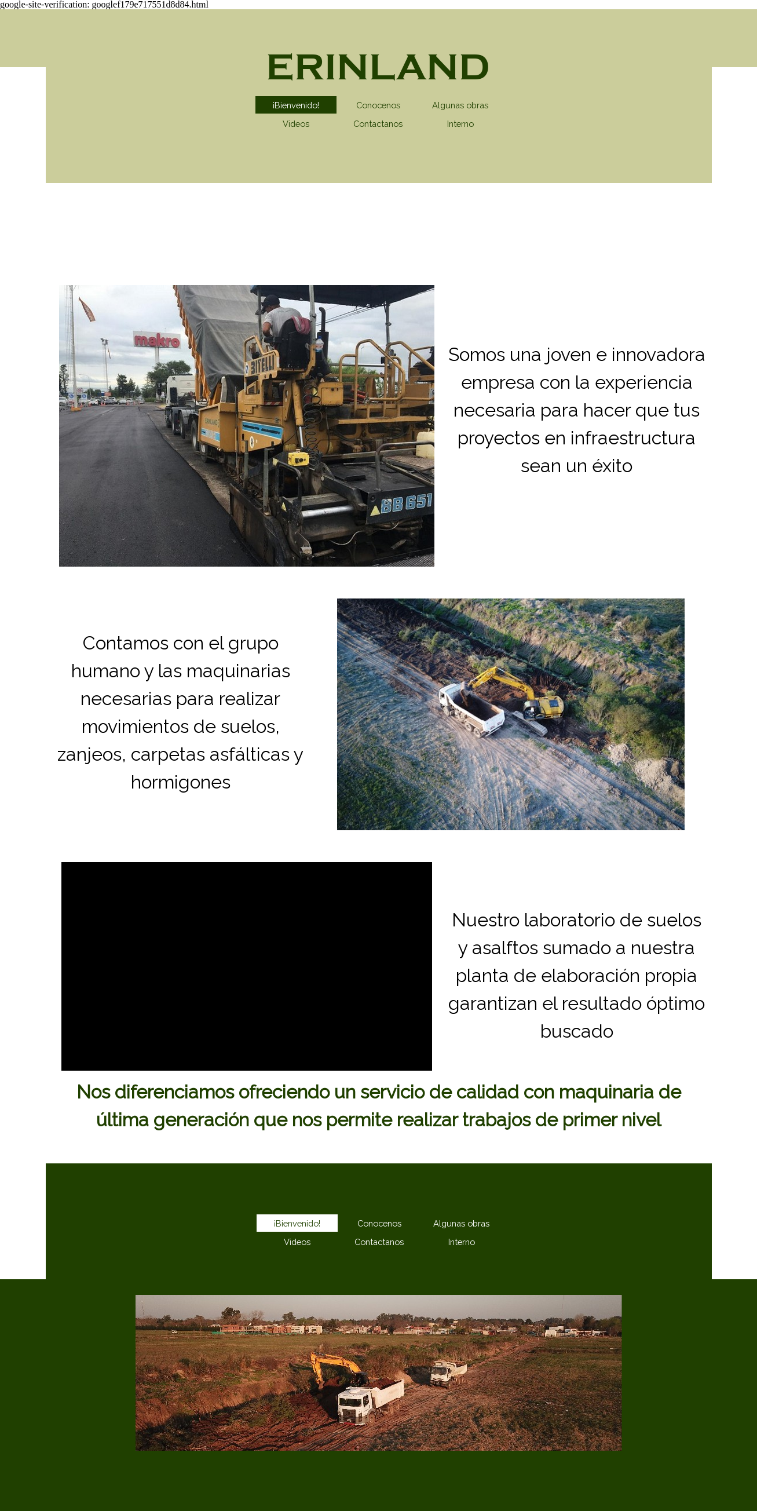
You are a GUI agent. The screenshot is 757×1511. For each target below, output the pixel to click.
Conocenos (378, 105)
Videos (296, 124)
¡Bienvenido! (296, 105)
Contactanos (378, 124)
